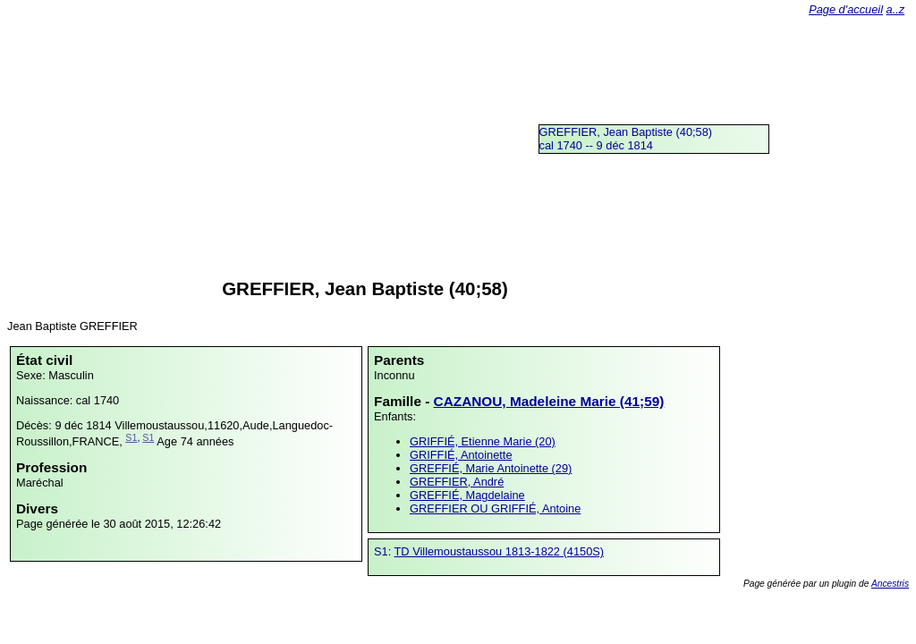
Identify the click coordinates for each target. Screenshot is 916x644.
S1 (131, 437)
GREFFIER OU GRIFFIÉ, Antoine (495, 508)
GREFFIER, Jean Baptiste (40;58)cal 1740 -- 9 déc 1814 (625, 138)
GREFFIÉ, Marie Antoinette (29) (491, 468)
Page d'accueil (846, 9)
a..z (895, 9)
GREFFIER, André (457, 481)
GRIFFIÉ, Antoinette (461, 455)
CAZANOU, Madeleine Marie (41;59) (549, 401)
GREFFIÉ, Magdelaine (467, 495)
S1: (384, 551)
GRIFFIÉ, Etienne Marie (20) (483, 441)
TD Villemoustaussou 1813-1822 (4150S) (499, 551)
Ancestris (890, 584)
